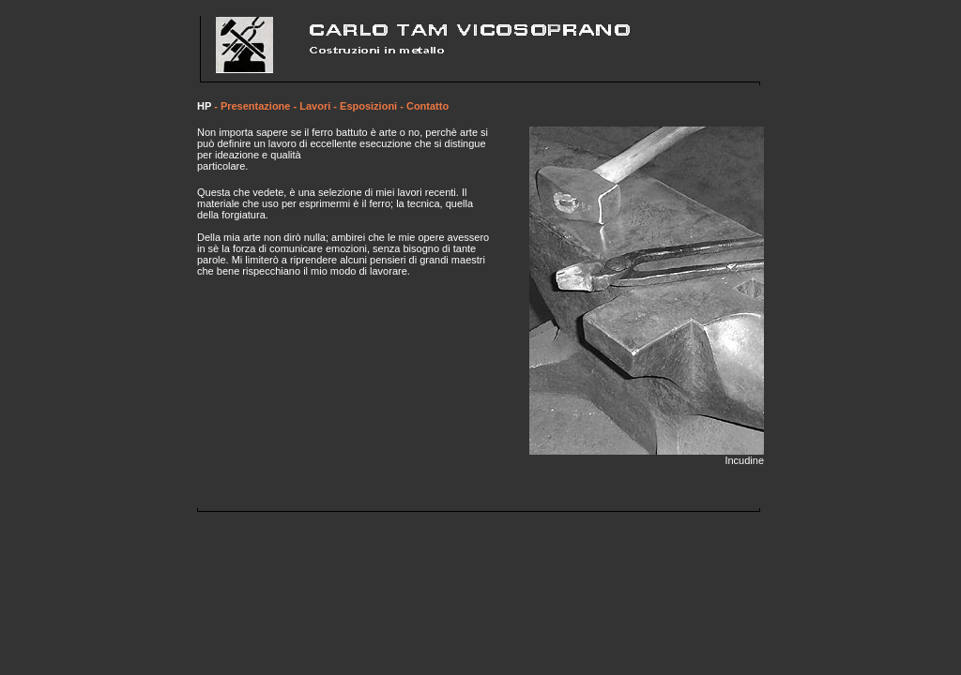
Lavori (314, 106)
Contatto (427, 106)
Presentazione (256, 106)
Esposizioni (368, 106)
